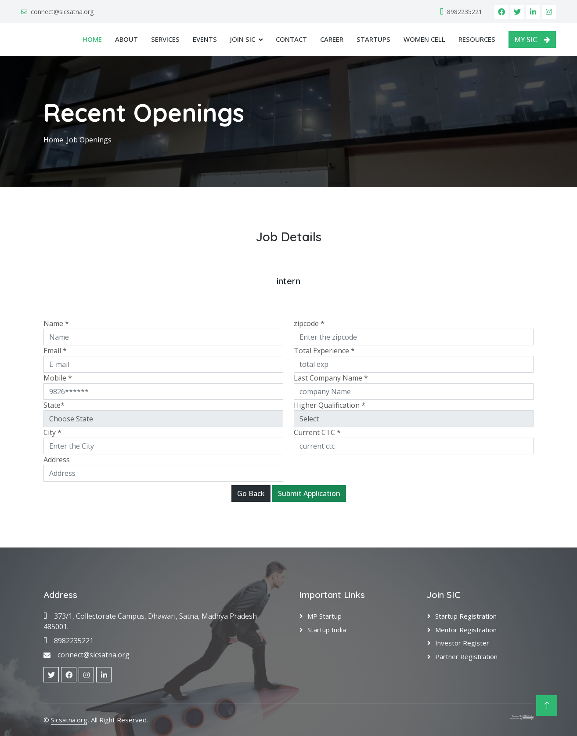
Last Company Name (331, 378)
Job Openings (89, 140)
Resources (476, 39)
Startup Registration (466, 616)
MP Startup (324, 616)
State (54, 405)
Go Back (251, 493)
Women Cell (424, 39)
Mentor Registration (466, 629)
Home (92, 39)
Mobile (57, 378)
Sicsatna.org (69, 719)
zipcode (309, 323)
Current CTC (317, 432)
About (126, 39)
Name (56, 323)
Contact (291, 39)
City (52, 432)
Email (55, 350)
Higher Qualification (329, 405)
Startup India (326, 629)
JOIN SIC (242, 39)
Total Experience (324, 350)
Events (205, 39)
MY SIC (532, 39)
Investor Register (462, 642)
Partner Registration (466, 656)
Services (165, 39)
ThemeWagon (528, 719)
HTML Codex (528, 716)
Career (331, 39)
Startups (373, 39)
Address (56, 459)
